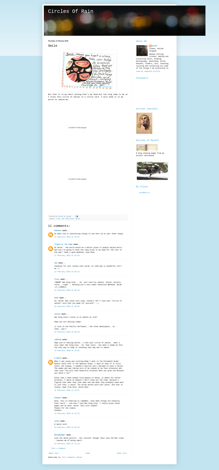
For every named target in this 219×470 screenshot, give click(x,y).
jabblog (57, 340)
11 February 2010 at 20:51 (66, 237)
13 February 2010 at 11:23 (66, 444)
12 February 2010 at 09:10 (66, 332)
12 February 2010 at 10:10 (66, 351)
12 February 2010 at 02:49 (66, 256)
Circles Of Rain (70, 11)
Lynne (56, 421)
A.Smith (57, 358)
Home (88, 453)
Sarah (154, 46)
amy (55, 263)
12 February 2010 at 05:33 (66, 290)
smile (77, 219)
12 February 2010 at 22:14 (66, 414)
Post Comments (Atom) (72, 457)
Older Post (122, 453)
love (58, 219)
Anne (56, 298)
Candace (57, 398)
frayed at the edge (63, 244)
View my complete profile (148, 71)
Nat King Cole (68, 219)
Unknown (57, 231)
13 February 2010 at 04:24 (66, 427)
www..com (144, 192)
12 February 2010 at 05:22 (66, 272)
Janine (57, 314)
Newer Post (54, 453)
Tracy (56, 279)
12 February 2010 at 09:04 (66, 307)
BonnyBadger (59, 435)
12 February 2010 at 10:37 (66, 390)
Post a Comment (59, 448)
